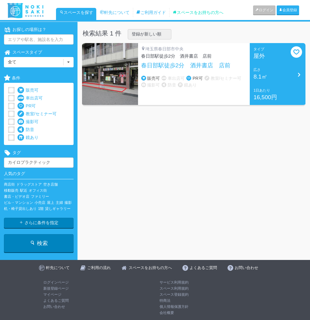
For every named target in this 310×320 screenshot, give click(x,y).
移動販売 (11, 190)
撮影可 (27, 122)
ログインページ (56, 282)
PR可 (26, 106)
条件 (12, 78)
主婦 (59, 202)
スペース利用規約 (174, 288)
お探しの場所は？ (25, 29)
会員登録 (288, 10)
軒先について (115, 12)
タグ (12, 152)
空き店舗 (50, 184)
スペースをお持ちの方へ (198, 12)
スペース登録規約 (174, 294)
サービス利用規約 (174, 282)
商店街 (9, 184)
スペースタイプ (23, 52)
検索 (39, 243)
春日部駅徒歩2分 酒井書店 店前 (186, 65)
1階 (41, 209)
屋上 (50, 202)
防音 (25, 129)
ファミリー (40, 196)
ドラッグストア (29, 184)
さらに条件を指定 (38, 222)
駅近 (23, 190)
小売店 (40, 202)
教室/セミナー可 (37, 114)
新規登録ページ (56, 288)
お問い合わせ (54, 307)
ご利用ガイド (151, 12)
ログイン (264, 10)
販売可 (27, 90)
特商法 (165, 300)
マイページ (52, 294)
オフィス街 (38, 190)
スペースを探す (76, 12)
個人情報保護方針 (174, 307)
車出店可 (30, 98)
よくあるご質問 (56, 300)
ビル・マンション (18, 202)
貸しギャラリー (58, 209)
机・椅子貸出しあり (20, 209)
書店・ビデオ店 (16, 196)
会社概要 (167, 313)
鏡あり (27, 137)
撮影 (68, 202)
